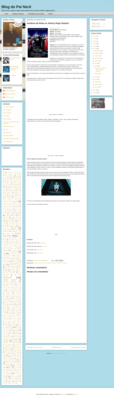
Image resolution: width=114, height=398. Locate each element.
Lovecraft (10, 290)
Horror (15, 252)
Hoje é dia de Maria (14, 250)
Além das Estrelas (8, 135)
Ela (14, 221)
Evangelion (7, 226)
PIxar (12, 332)
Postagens (96, 23)
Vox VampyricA (7, 110)
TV (10, 373)
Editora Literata (17, 218)
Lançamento (13, 271)
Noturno (10, 312)
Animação (18, 184)
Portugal (5, 335)
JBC (20, 257)
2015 (94, 41)
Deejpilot (63, 394)
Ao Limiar (12, 187)
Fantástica (16, 229)
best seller (11, 193)
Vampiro (65, 263)
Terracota (17, 366)
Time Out (19, 369)
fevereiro (97, 84)
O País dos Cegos (15, 318)
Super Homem (9, 363)
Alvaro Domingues (10, 90)
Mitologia (11, 304)
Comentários (96, 26)
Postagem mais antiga (78, 347)
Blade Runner (11, 195)
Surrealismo (18, 363)
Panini (17, 327)
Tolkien (14, 370)
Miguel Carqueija (16, 301)
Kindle (13, 269)
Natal (11, 309)
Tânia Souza (16, 364)
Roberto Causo (17, 350)
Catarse (5, 199)
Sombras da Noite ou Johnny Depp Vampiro (100, 69)
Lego (20, 271)
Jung (19, 266)
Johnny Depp (41, 263)
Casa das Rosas (15, 198)
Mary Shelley (16, 298)
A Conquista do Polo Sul (12, 172)
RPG (11, 352)
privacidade (16, 336)
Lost (4, 290)
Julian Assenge (12, 266)
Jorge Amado (16, 261)
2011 (94, 90)
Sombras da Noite (54, 28)
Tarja (4, 366)
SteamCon (9, 361)
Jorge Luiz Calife (7, 263)
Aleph (17, 176)
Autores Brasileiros (13, 190)
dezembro (98, 51)
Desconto (5, 212)
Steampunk (17, 361)
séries (4, 355)
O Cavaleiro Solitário (7, 313)
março (97, 82)
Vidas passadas (15, 378)
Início (6, 14)
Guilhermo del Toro (8, 245)
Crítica (11, 209)
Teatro (9, 366)
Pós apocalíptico (14, 335)
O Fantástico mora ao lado (36, 14)
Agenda (11, 176)
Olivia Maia (13, 324)
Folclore (12, 237)
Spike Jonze (6, 359)
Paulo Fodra (6, 328)
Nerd (15, 310)
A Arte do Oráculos (8, 107)
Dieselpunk (16, 212)
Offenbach (7, 324)
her (13, 248)
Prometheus (5, 339)
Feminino (8, 233)
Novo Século (16, 312)
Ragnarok (10, 345)
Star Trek (13, 359)
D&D (13, 211)
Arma (4, 189)
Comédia (17, 204)
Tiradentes (7, 370)
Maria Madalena (12, 296)
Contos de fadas (7, 207)
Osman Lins (13, 325)
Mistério (5, 304)
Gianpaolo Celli (12, 241)
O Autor (50, 14)
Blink (18, 195)
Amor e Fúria (16, 182)
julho (96, 63)
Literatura (7, 277)
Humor (10, 253)
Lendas (7, 272)
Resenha (17, 347)
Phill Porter (5, 332)
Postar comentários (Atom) (58, 353)
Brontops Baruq (17, 196)
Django (10, 214)
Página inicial (56, 347)
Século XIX (5, 353)
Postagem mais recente (34, 347)
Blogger (76, 394)
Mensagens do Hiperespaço (11, 138)
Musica (11, 307)
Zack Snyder (13, 383)
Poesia (11, 333)
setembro (97, 58)
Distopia (5, 214)
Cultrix (17, 209)
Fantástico (5, 231)
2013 (94, 46)
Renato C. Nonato (9, 347)
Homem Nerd (7, 113)
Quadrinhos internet (8, 342)
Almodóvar (7, 179)
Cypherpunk (5, 211)
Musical (5, 309)
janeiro (97, 87)
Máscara (5, 299)
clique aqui (43, 243)
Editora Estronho (7, 218)
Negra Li (17, 309)
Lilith (16, 275)
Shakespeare (11, 355)
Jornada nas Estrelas (15, 264)
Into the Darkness (12, 257)
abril (96, 79)
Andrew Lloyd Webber (8, 184)
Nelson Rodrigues (7, 310)
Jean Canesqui (8, 258)
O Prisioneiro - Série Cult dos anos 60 (15, 68)
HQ (4, 254)
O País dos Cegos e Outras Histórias (12, 319)
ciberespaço (5, 201)
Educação (10, 221)
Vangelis (13, 376)
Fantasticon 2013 (16, 231)
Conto (17, 206)
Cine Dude (6, 116)
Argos (18, 187)
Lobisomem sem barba (8, 288)
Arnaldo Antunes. (11, 189)
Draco (15, 214)
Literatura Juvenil (17, 282)
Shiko (18, 355)
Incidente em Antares (8, 255)
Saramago (16, 352)
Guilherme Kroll (9, 97)
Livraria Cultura (9, 284)
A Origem (13, 75)
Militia (17, 302)
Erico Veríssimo (12, 224)
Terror (4, 367)
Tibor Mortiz (16, 367)
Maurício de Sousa (14, 299)
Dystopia (7, 215)
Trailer (10, 372)
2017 (94, 36)
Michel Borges (6, 301)
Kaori (15, 267)
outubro (97, 56)
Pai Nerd (10, 327)
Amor (9, 182)
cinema (36, 263)
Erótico (19, 224)
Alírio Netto (14, 178)
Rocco (6, 352)
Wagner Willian (11, 379)
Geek (10, 239)
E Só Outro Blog (7, 141)
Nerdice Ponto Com (8, 126)
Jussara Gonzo (8, 267)
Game (4, 239)
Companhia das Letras (8, 206)
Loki (18, 288)
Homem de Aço (7, 252)
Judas (6, 266)
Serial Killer (16, 353)
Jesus (15, 258)
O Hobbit (16, 313)
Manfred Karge (17, 292)
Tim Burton (59, 263)
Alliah (19, 178)
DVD (19, 214)
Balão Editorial (7, 119)
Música (17, 307)
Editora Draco (15, 217)
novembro (98, 53)
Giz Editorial (10, 242)
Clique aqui (40, 253)
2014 (94, 43)
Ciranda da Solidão (8, 203)
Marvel (9, 298)
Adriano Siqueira (8, 175)
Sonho (17, 358)
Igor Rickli (17, 253)
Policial (17, 333)
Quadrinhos (16, 341)
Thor (10, 367)
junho (96, 66)
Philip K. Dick (15, 330)
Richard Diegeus (17, 348)
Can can (7, 198)
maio (96, 77)
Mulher (4, 306)
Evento (14, 226)
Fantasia (13, 228)
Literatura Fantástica (9, 281)
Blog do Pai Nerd (16, 7)
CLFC (17, 203)
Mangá (8, 293)
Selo (11, 353)
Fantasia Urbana (7, 229)
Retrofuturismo (7, 349)
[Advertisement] (56, 329)
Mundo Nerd (12, 306)
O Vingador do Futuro (15, 322)
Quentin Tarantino (7, 344)
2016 (94, 38)
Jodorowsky (16, 260)
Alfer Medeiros (6, 178)
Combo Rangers (7, 204)
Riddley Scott (8, 350)
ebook (13, 215)
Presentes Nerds (7, 336)
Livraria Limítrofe (12, 285)
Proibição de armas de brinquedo (11, 338)
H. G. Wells (15, 247)
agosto (97, 61)
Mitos (17, 304)
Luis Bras (17, 290)
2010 (94, 92)
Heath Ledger (6, 248)
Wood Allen (5, 383)
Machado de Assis (7, 292)
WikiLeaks (17, 381)
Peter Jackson (6, 330)
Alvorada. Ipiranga (9, 181)
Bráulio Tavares (7, 196)
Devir (10, 212)
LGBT (13, 272)
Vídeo (4, 379)
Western (10, 381)
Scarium (5, 129)
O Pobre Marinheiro (10, 321)
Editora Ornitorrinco (10, 220)
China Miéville (14, 199)
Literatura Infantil (7, 282)
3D (3, 172)
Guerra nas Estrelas (14, 244)
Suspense (7, 364)
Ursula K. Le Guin (13, 375)
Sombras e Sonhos (18, 14)
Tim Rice (12, 369)
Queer (17, 342)
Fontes (17, 237)
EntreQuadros (12, 223)
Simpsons (5, 356)
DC (18, 211)
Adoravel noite (7, 132)
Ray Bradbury (18, 345)
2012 (94, 48)
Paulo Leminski (15, 328)
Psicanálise (14, 339)
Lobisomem (16, 287)
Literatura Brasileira (10, 279)
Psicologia (6, 341)
